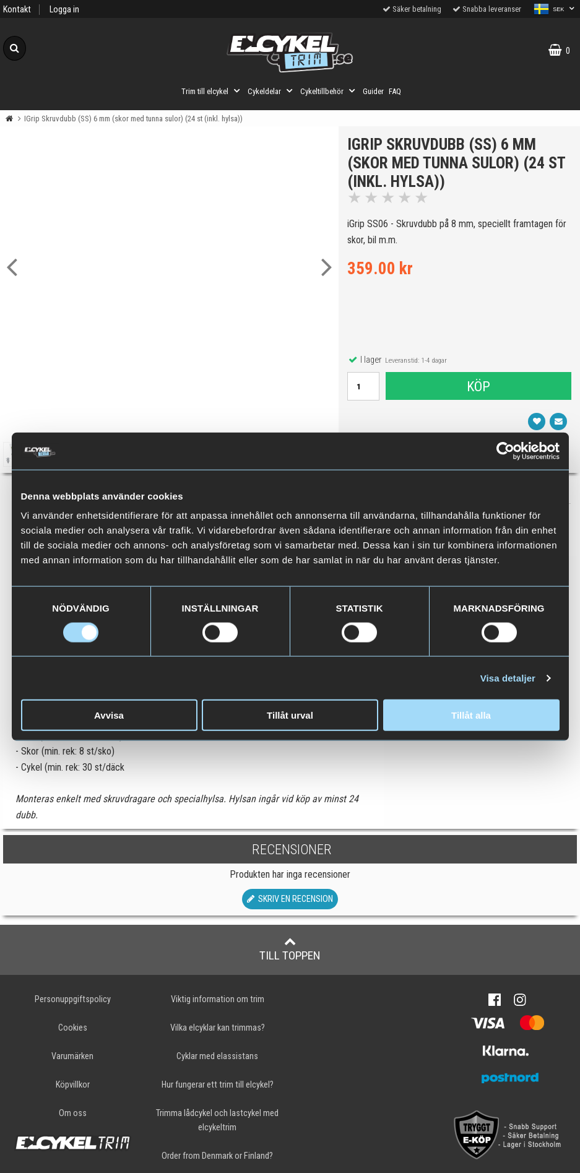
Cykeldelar (271, 91)
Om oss (73, 1113)
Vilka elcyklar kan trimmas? (217, 1028)
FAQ (395, 91)
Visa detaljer (507, 677)
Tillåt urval (290, 715)
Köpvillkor (73, 1085)
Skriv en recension (290, 899)
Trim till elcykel (212, 91)
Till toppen (290, 949)
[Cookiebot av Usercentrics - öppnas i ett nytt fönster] (505, 450)
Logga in (64, 9)
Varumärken (72, 1056)
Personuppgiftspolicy (73, 999)
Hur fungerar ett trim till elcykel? (218, 1085)
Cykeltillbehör (329, 91)
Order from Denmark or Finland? (217, 1156)
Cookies (72, 1028)
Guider (373, 91)
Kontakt (17, 9)
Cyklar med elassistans (217, 1056)
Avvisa (109, 715)
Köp (478, 387)
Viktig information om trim (217, 999)
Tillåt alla (471, 715)
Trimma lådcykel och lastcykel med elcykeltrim (217, 1120)
